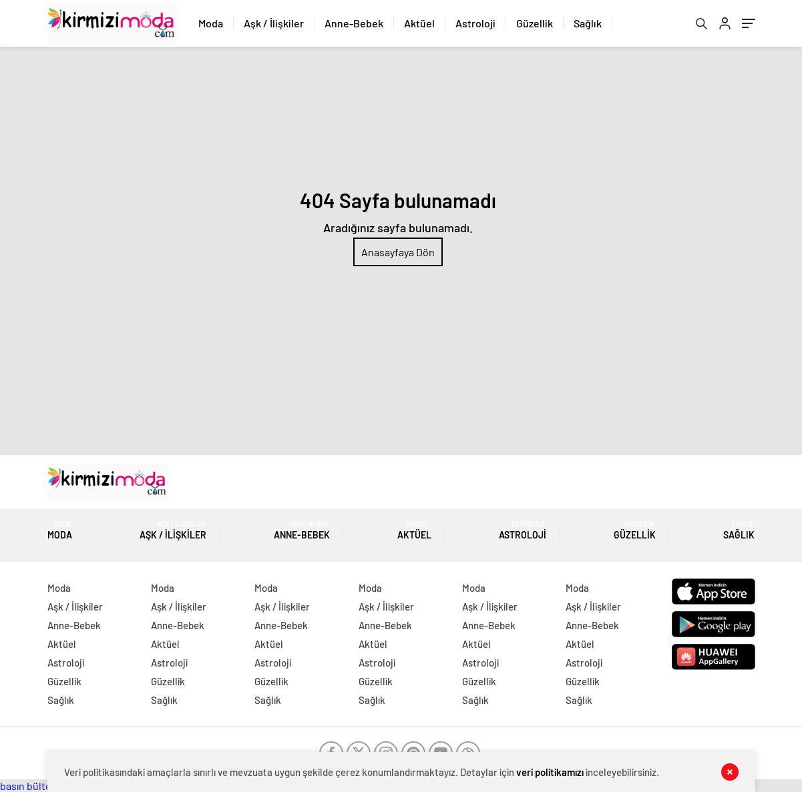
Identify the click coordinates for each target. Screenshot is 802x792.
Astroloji (475, 23)
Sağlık (588, 23)
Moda (210, 23)
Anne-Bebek (354, 23)
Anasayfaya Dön (398, 252)
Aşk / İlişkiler (274, 23)
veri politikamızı (550, 772)
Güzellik (534, 23)
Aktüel (419, 23)
